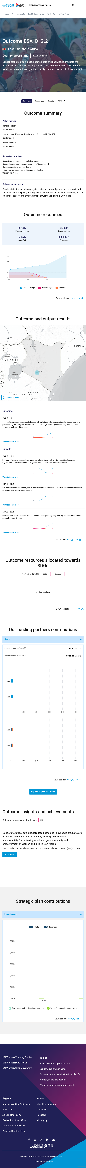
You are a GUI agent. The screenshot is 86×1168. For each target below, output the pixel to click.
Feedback (41, 1115)
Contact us (42, 1109)
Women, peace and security (53, 1080)
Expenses (62, 288)
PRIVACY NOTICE (38, 1156)
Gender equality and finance (53, 1069)
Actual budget (47, 288)
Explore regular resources (43, 792)
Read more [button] (9, 854)
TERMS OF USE (25, 1156)
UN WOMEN (48, 1162)
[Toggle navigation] (82, 5)
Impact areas (10, 914)
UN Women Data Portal (15, 1062)
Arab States (8, 1109)
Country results (18, 14)
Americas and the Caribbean (16, 1104)
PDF (79, 298)
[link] (43, 441)
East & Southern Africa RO (38, 14)
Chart (7, 639)
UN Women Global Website (17, 1068)
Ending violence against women (55, 1063)
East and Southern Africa (14, 1120)
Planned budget (29, 288)
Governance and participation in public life (28, 1008)
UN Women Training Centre (17, 1057)
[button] (37, 372)
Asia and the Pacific (11, 1115)
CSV (71, 298)
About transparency (46, 1104)
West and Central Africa (13, 1131)
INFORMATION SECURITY (55, 1156)
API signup (42, 1120)
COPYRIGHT (37, 1162)
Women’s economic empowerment (64, 1008)
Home (6, 14)
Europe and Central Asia (13, 1126)
